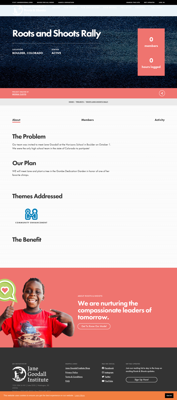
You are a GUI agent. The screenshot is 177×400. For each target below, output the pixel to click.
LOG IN (162, 2)
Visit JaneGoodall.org (22, 2)
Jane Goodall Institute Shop (77, 372)
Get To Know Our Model (93, 330)
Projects (126, 11)
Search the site (133, 2)
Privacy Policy (71, 376)
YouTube (107, 385)
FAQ (67, 385)
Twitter (106, 381)
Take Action (156, 11)
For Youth (70, 11)
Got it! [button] (169, 396)
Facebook (108, 372)
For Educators (90, 11)
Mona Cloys (19, 98)
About (56, 11)
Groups (140, 11)
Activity (160, 124)
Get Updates (149, 2)
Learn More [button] (80, 395)
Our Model (110, 11)
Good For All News (45, 2)
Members (87, 124)
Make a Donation (66, 2)
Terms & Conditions (73, 381)
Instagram (107, 376)
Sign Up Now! (142, 384)
